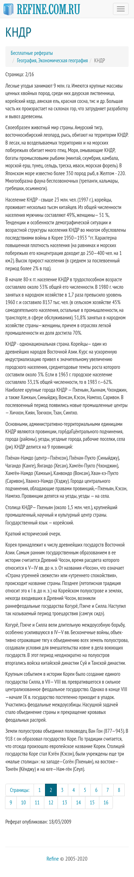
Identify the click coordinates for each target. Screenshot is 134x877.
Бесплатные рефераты (32, 52)
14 (78, 802)
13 (64, 802)
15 (92, 802)
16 (106, 802)
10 (23, 802)
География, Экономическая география (52, 60)
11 (37, 802)
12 (51, 802)
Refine (52, 858)
